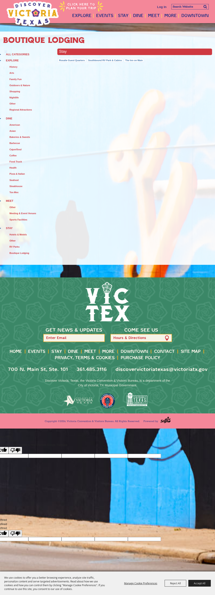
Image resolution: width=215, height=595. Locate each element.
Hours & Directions (129, 338)
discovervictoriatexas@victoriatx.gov (161, 369)
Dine (138, 16)
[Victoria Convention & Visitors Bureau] (32, 13)
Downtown (195, 16)
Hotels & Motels (18, 234)
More (170, 16)
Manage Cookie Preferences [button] (140, 583)
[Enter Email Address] (74, 338)
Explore (82, 16)
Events (104, 16)
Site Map (191, 352)
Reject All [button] (175, 583)
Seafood (13, 180)
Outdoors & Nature (19, 85)
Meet (154, 16)
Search (205, 6)
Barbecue (14, 143)
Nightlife (14, 97)
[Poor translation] (15, 450)
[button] (99, 338)
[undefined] (15, 533)
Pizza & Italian (17, 174)
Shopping (14, 91)
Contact (164, 352)
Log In (161, 7)
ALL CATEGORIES (17, 54)
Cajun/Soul (15, 149)
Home (16, 352)
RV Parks (14, 246)
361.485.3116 (91, 369)
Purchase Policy (140, 358)
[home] (107, 302)
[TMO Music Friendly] (107, 400)
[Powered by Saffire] (165, 420)
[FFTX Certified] (137, 399)
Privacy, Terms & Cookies (85, 358)
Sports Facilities (18, 219)
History (13, 67)
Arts (11, 73)
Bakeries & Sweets (19, 137)
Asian (12, 131)
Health (13, 167)
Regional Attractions (20, 109)
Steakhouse (15, 186)
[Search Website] (190, 6)
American (14, 125)
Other (12, 103)
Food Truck (15, 161)
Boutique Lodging (19, 253)
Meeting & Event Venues (22, 213)
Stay (123, 16)
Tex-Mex (13, 192)
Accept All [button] (199, 583)
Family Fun (15, 79)
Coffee (13, 155)
